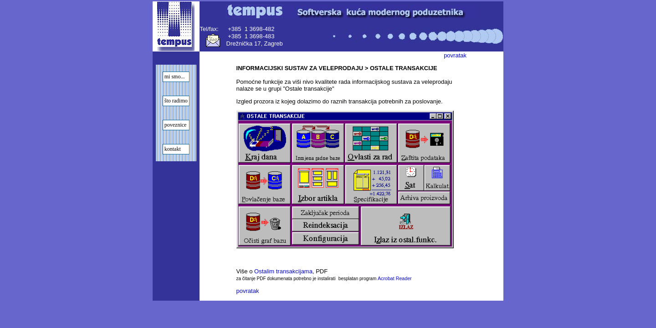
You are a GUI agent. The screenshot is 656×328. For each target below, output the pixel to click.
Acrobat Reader (395, 278)
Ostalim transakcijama (283, 271)
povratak (455, 55)
